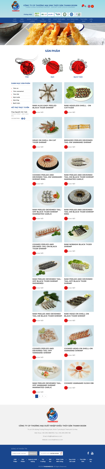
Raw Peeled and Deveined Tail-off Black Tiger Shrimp (78, 281)
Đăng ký (33, 453)
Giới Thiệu (15, 20)
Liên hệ (91, 20)
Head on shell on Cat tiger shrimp (44, 141)
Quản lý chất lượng (32, 20)
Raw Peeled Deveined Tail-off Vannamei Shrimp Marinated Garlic (46, 385)
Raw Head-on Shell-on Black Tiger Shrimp (76, 315)
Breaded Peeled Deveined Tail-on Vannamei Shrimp (78, 141)
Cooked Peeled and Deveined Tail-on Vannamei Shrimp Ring (47, 177)
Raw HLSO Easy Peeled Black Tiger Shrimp (44, 106)
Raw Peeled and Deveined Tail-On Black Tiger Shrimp (47, 315)
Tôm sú (15, 88)
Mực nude (16, 97)
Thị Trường (43, 20)
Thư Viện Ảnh (83, 20)
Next (80, 14)
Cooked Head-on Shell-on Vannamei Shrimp (78, 349)
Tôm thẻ (16, 94)
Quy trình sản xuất (72, 20)
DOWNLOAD (50, 453)
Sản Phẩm (22, 20)
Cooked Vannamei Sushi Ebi (79, 383)
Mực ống (16, 100)
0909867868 (15, 118)
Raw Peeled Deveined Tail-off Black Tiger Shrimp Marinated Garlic (46, 212)
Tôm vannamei (18, 91)
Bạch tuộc (16, 103)
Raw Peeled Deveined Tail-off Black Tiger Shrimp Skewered (46, 281)
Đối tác (49, 20)
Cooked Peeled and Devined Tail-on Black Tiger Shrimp (44, 246)
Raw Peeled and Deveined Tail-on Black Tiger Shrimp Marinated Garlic (79, 177)
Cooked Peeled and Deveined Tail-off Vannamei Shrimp (43, 350)
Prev (35, 14)
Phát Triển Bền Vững (59, 20)
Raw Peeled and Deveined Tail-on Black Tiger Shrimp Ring (79, 212)
